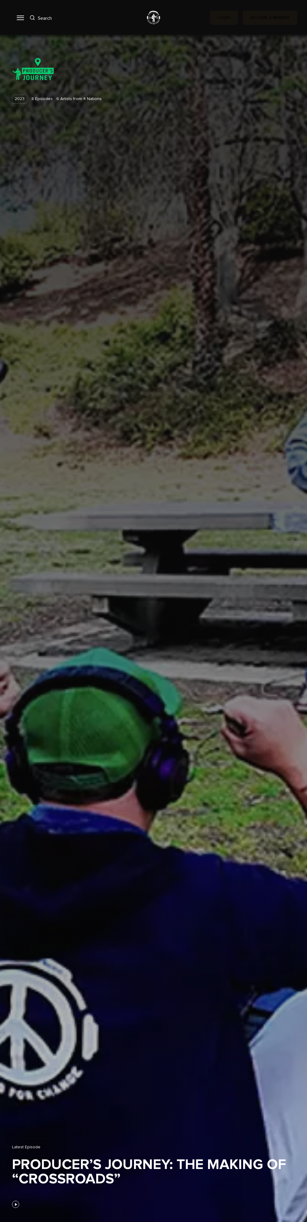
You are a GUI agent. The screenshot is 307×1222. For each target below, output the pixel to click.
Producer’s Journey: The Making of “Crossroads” (149, 1172)
